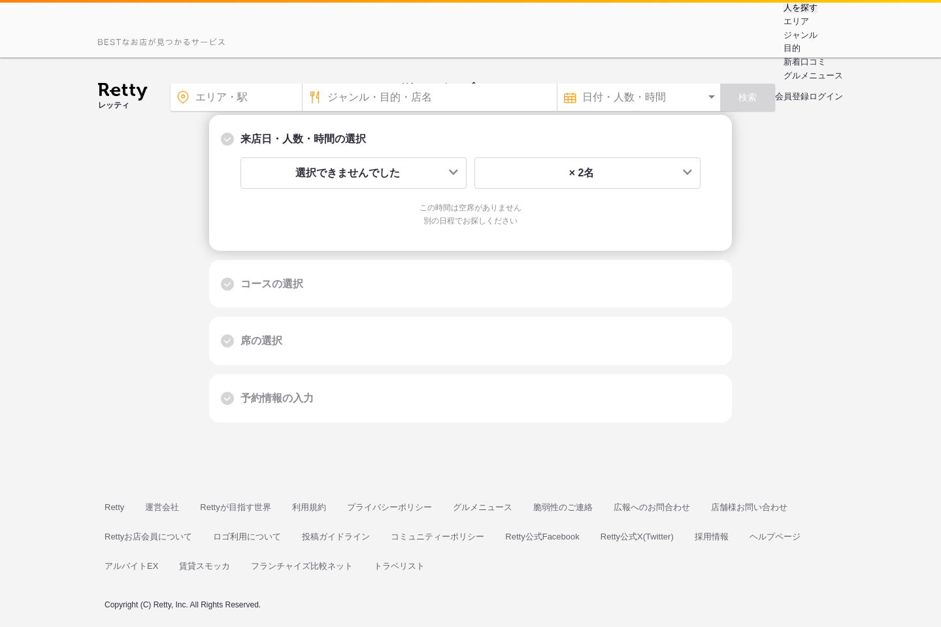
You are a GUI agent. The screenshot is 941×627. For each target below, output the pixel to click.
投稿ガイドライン (336, 536)
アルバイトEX (131, 566)
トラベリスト (399, 566)
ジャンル (800, 35)
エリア (796, 21)
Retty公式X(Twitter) (637, 536)
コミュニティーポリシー (437, 536)
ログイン (826, 96)
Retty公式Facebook (542, 536)
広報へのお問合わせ (652, 507)
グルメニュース (813, 75)
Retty (114, 507)
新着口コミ (805, 62)
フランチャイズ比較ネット (302, 566)
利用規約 (309, 507)
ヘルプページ (775, 536)
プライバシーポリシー (389, 507)
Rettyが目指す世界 (235, 507)
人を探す (800, 7)
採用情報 (712, 536)
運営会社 (162, 507)
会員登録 (792, 96)
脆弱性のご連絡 (563, 507)
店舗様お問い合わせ (749, 507)
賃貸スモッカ (204, 566)
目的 (792, 48)
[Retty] (122, 93)
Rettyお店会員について (148, 536)
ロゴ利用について (247, 536)
